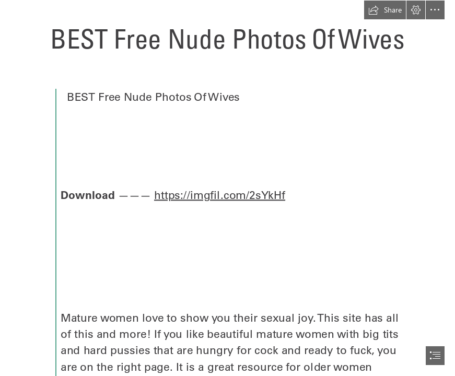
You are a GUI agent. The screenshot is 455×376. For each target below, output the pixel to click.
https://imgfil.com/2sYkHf (219, 195)
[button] (385, 10)
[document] (227, 188)
